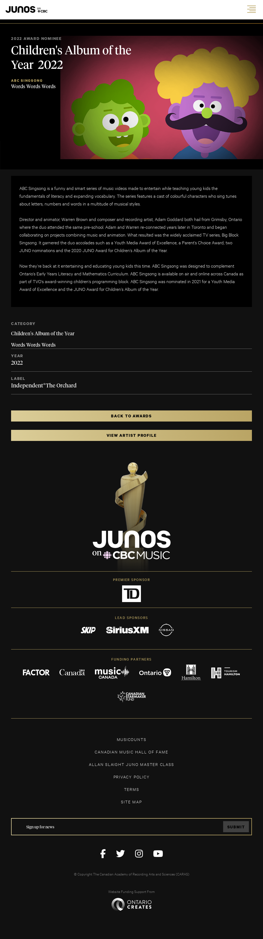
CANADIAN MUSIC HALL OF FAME (131, 751)
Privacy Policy (132, 776)
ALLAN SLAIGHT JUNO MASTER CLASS (131, 764)
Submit (236, 826)
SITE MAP (131, 801)
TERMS (131, 789)
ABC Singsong (27, 80)
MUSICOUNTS (131, 739)
